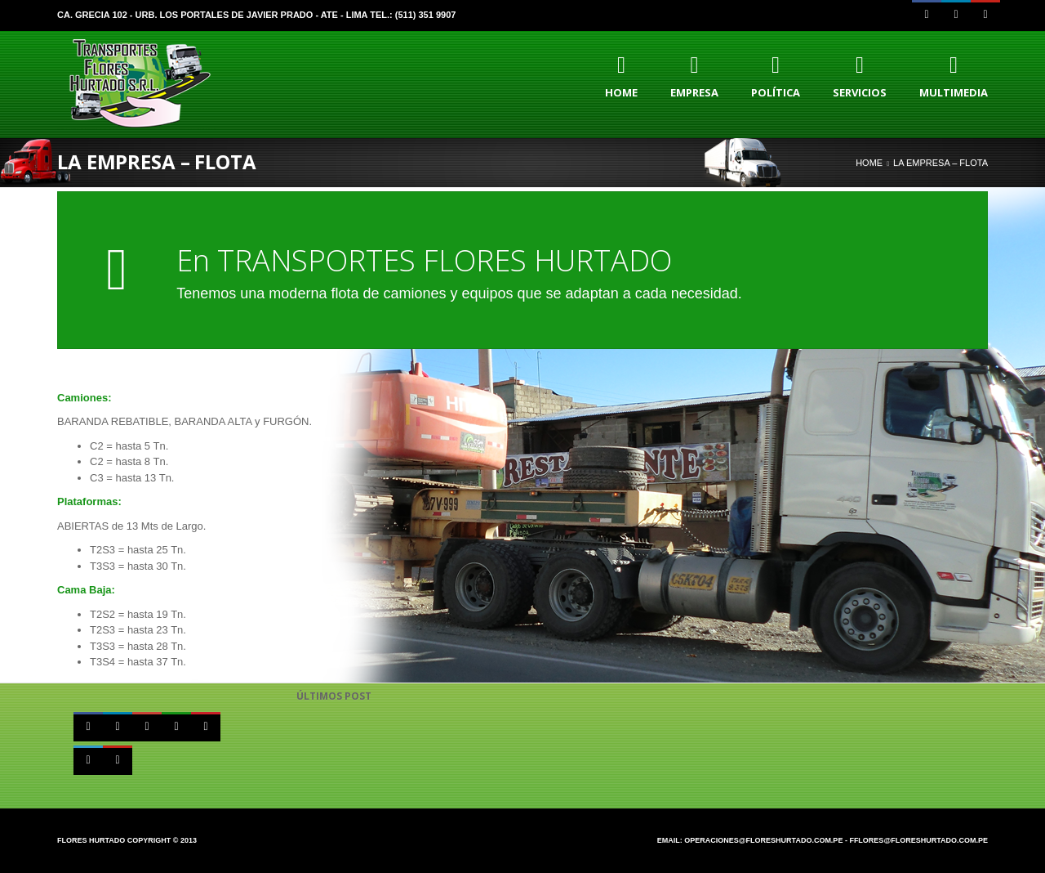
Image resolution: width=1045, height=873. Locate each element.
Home (869, 163)
